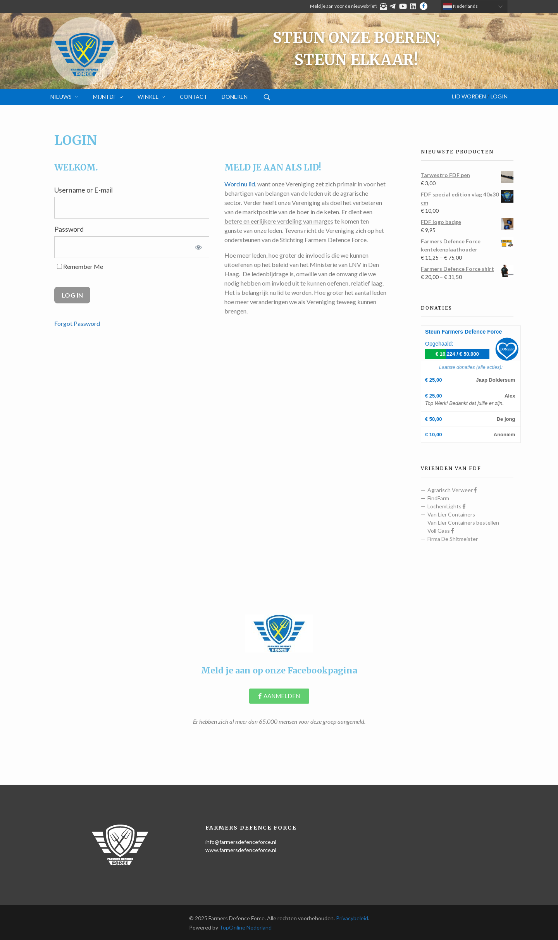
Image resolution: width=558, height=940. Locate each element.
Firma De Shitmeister (452, 538)
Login (499, 96)
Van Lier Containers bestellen (463, 522)
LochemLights (446, 506)
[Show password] (198, 247)
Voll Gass (440, 530)
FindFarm (438, 498)
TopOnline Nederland (245, 927)
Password (69, 229)
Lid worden (469, 96)
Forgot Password (77, 323)
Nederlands (460, 6)
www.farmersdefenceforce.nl (240, 850)
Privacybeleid (352, 918)
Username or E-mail (83, 190)
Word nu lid (239, 184)
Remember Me (80, 266)
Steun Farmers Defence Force (463, 332)
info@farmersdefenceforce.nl (240, 841)
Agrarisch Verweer (452, 490)
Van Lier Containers (451, 514)
